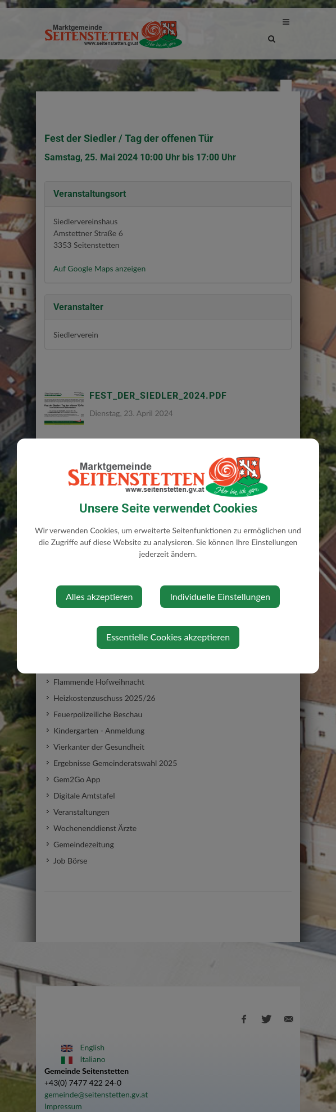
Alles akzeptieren (99, 596)
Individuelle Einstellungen (220, 596)
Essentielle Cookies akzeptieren (168, 636)
